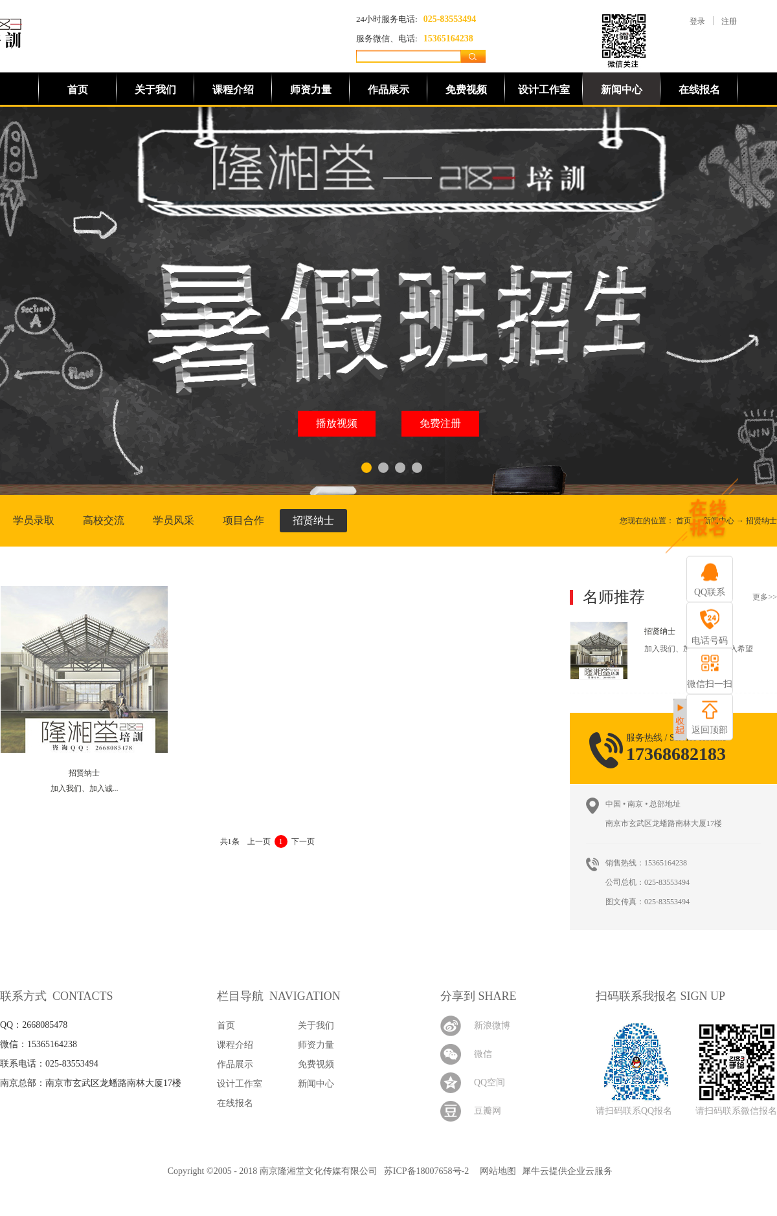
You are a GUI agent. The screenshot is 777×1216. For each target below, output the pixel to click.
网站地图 (495, 1171)
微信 (483, 1054)
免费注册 (440, 423)
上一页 (259, 841)
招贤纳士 (761, 520)
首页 (77, 89)
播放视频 (336, 423)
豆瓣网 (487, 1111)
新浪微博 (492, 1025)
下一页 (303, 841)
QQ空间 (489, 1082)
